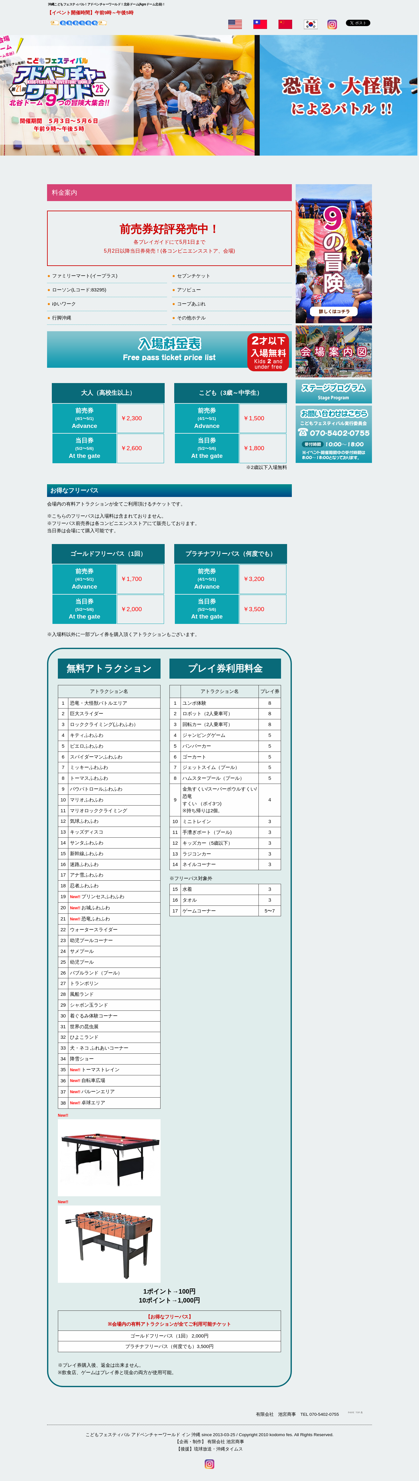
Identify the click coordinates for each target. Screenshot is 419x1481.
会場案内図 (256, 170)
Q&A (302, 170)
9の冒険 (163, 170)
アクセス (349, 170)
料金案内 (116, 170)
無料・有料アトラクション (209, 170)
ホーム (70, 170)
